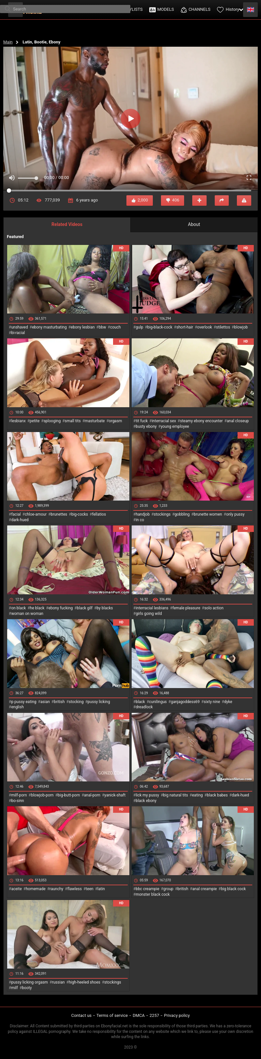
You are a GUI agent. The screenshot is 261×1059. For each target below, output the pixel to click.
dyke (228, 701)
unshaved (19, 327)
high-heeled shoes (84, 982)
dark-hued (19, 520)
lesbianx (18, 421)
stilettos (223, 327)
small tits (73, 421)
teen (89, 889)
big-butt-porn (69, 795)
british (59, 701)
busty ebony (146, 426)
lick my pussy (147, 795)
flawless (74, 889)
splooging (52, 421)
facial (16, 514)
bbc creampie (147, 889)
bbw (102, 327)
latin (101, 889)
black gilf (85, 608)
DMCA (139, 1015)
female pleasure (186, 608)
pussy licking (99, 701)
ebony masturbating (49, 327)
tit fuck (142, 421)
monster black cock (153, 894)
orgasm (115, 421)
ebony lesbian (83, 327)
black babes (217, 795)
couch (115, 327)
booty (27, 988)
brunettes (59, 514)
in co (140, 520)
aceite (16, 889)
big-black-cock (159, 327)
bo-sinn (17, 800)
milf (14, 988)
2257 (154, 1015)
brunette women (208, 514)
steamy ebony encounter (201, 421)
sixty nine (212, 701)
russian (58, 982)
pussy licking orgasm (29, 982)
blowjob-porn (42, 795)
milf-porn (19, 795)
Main (8, 42)
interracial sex (164, 421)
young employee (175, 426)
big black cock (233, 889)
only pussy (235, 514)
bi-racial (18, 332)
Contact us (81, 1015)
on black (18, 608)
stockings (162, 514)
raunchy (56, 889)
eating (197, 795)
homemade (36, 889)
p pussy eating (23, 701)
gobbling (182, 514)
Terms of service (112, 1015)
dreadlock (144, 707)
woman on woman (27, 613)
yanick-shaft (114, 795)
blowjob (241, 327)
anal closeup (238, 421)
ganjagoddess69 (185, 701)
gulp (139, 327)
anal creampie (204, 889)
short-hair (184, 327)
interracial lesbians (152, 608)
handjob (143, 514)
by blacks (104, 608)
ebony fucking (61, 608)
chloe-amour (36, 514)
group (168, 889)
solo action (214, 608)
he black (37, 608)
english (17, 707)
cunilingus (158, 701)
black (140, 701)
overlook (204, 327)
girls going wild (149, 613)
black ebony (146, 800)
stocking (76, 701)
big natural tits (175, 795)
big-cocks (79, 514)
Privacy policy (177, 1015)
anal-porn (92, 795)
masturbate (95, 421)
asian (45, 701)
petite (34, 421)
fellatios (99, 514)
